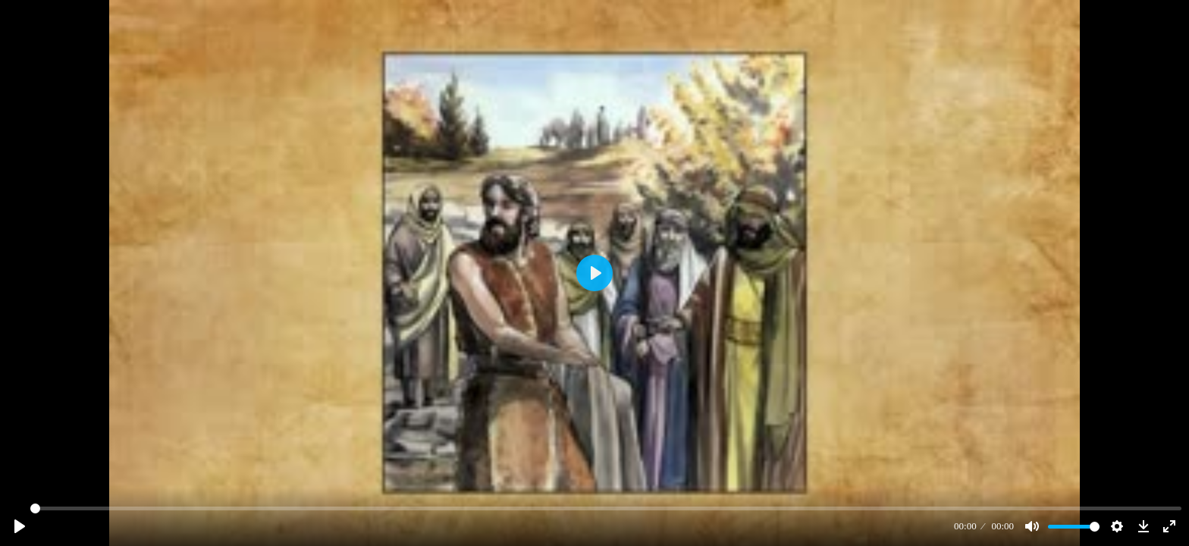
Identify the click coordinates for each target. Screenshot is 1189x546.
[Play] (20, 526)
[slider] (605, 508)
